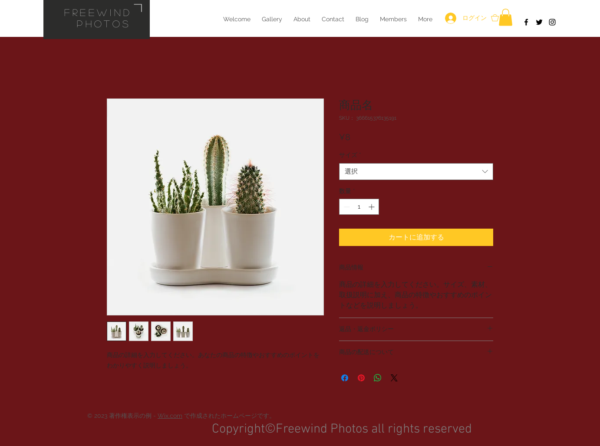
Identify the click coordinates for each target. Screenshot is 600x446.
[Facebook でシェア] (345, 378)
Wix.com (170, 415)
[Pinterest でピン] (361, 378)
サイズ (350, 154)
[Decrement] (345, 206)
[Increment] (372, 206)
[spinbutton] (359, 206)
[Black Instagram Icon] (552, 22)
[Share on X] (394, 378)
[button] (505, 17)
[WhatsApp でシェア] (378, 378)
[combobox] (416, 171)
